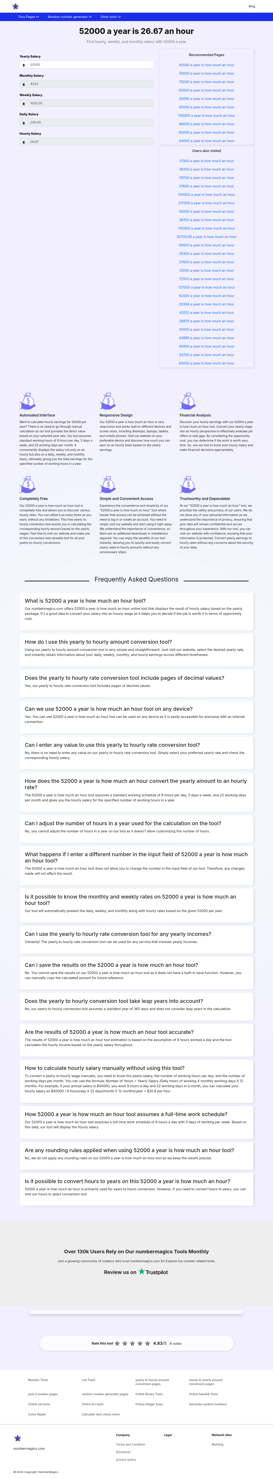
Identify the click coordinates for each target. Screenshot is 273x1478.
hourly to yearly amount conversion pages (206, 1382)
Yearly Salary (30, 56)
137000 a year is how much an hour (206, 287)
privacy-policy (126, 1459)
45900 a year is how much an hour (206, 346)
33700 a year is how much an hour (206, 355)
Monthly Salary (32, 76)
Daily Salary (29, 114)
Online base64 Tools (203, 1394)
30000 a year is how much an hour (206, 99)
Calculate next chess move (101, 1414)
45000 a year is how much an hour (206, 107)
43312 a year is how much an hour (206, 312)
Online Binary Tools (149, 1394)
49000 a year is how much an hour (206, 124)
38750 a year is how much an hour (206, 220)
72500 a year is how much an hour (206, 279)
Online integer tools (149, 1404)
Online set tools (39, 1404)
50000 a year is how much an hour (206, 90)
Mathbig (217, 1444)
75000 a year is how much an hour (206, 82)
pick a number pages (43, 1394)
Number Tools (38, 1380)
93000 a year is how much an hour (206, 132)
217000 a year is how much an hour (206, 203)
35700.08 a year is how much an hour (206, 237)
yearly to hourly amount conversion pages (152, 1382)
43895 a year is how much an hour (206, 338)
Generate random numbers (208, 1404)
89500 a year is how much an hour (206, 245)
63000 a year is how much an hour (206, 363)
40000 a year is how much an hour (206, 65)
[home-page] (15, 6)
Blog (252, 6)
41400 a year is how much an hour (206, 329)
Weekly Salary (31, 95)
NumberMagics (48, 1472)
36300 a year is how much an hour (206, 253)
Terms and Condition (130, 1444)
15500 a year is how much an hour (206, 270)
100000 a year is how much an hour (206, 115)
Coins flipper (37, 1414)
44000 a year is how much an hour (206, 141)
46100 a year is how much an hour (206, 169)
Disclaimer (123, 1452)
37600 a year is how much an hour (206, 186)
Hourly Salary (30, 134)
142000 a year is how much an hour (206, 228)
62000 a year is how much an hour (206, 296)
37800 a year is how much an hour (206, 262)
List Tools (88, 1380)
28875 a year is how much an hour (206, 321)
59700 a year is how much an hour (206, 178)
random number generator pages (105, 1394)
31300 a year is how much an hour (206, 161)
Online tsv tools (93, 1404)
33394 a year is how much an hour (206, 304)
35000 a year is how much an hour (206, 73)
